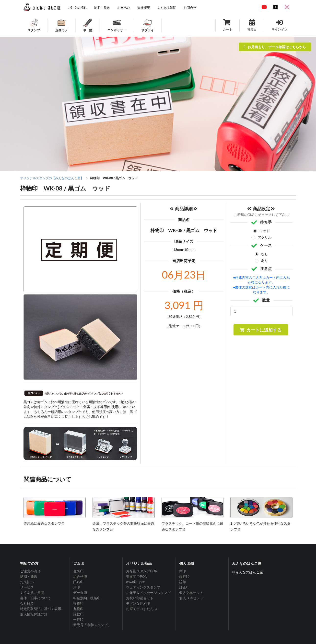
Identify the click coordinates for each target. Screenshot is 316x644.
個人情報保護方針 (33, 614)
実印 (182, 571)
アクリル (264, 237)
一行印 (78, 620)
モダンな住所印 (138, 603)
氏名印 (78, 582)
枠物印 (78, 603)
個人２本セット (191, 593)
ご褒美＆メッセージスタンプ (148, 593)
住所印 (78, 571)
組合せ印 (80, 576)
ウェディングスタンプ (143, 587)
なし (264, 254)
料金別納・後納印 (87, 598)
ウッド (264, 231)
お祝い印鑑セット (139, 598)
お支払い (27, 582)
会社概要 (27, 603)
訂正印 (184, 587)
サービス (27, 587)
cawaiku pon (135, 582)
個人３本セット (191, 598)
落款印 (78, 614)
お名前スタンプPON (141, 571)
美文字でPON (136, 576)
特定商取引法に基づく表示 (40, 609)
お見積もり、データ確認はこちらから (275, 47)
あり (264, 261)
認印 (182, 582)
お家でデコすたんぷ (141, 609)
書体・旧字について (35, 598)
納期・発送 (28, 576)
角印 (76, 587)
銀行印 (184, 576)
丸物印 (78, 609)
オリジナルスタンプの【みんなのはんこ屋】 (52, 178)
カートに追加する (260, 330)
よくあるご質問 (32, 593)
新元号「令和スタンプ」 (92, 625)
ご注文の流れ (30, 571)
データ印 (80, 593)
